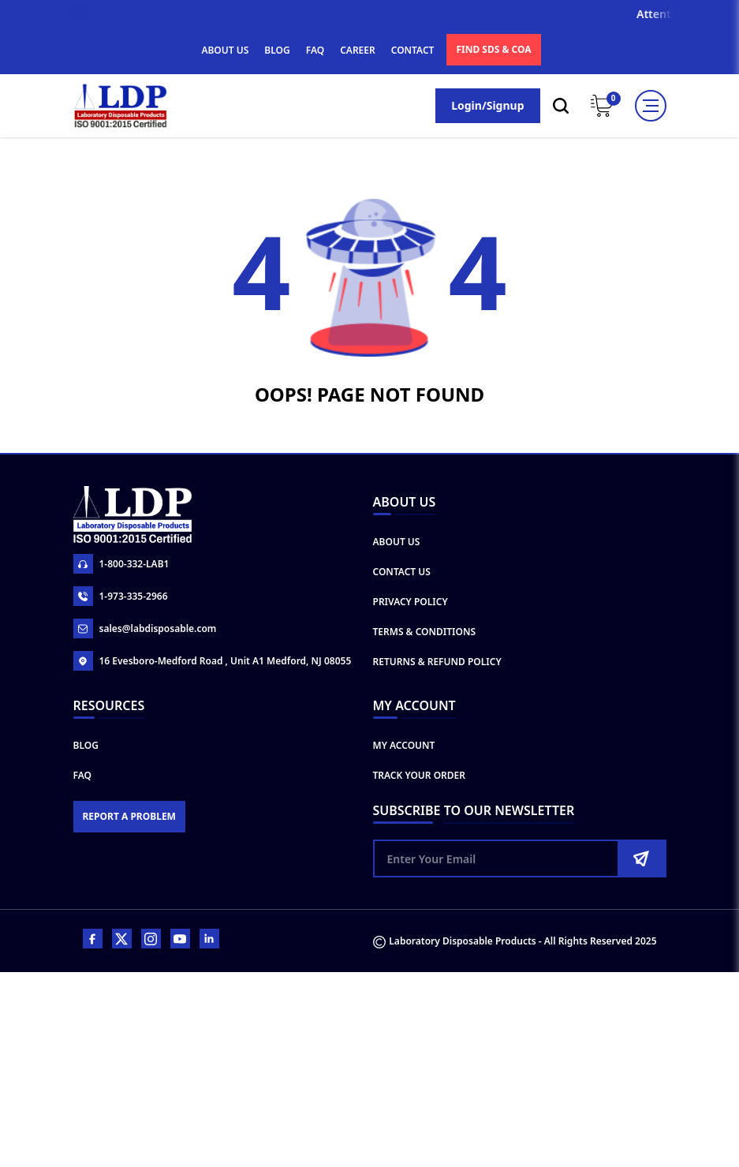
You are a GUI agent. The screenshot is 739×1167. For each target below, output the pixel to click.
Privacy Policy (410, 601)
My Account (404, 745)
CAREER (357, 50)
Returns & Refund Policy (437, 661)
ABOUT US (224, 50)
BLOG (276, 50)
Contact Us (402, 571)
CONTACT (413, 50)
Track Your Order (419, 775)
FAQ (315, 50)
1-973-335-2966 (120, 596)
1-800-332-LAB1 (121, 564)
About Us (396, 541)
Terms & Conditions (424, 631)
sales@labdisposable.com (145, 628)
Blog (86, 745)
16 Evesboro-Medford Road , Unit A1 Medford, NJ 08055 (212, 661)
